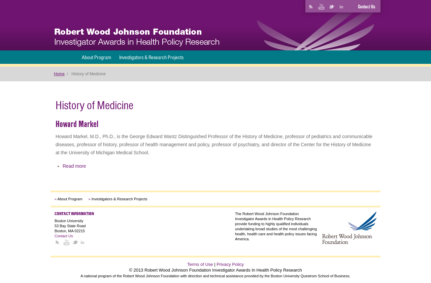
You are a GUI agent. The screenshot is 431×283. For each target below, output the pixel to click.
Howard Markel (77, 124)
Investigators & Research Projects (151, 57)
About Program (96, 57)
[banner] (137, 37)
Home (59, 74)
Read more (74, 166)
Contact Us (366, 6)
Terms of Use (200, 264)
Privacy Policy (230, 264)
